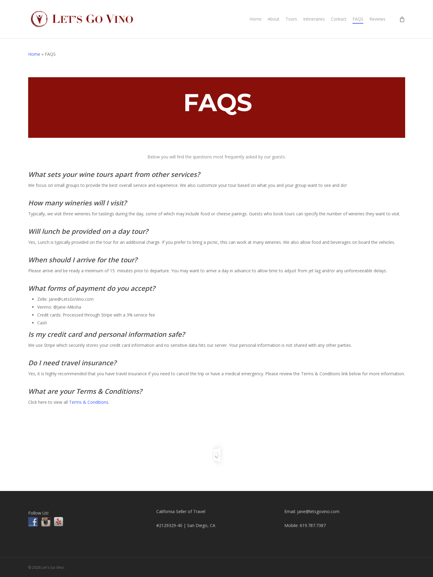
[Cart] (402, 19)
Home (34, 54)
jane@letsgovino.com (318, 511)
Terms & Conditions (88, 402)
